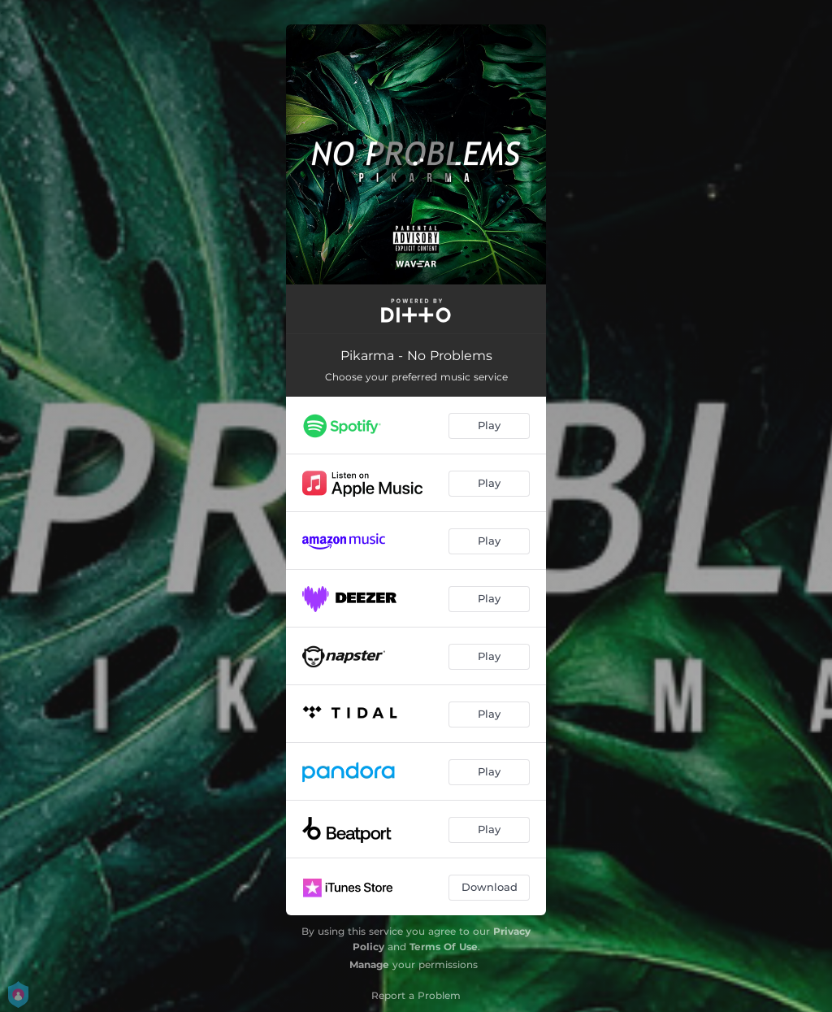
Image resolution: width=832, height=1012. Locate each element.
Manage (369, 964)
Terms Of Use (444, 946)
